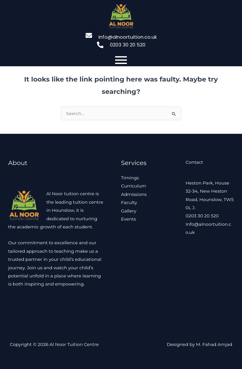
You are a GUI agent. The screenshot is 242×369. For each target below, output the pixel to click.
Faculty (129, 202)
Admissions (134, 194)
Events (128, 219)
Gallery (128, 210)
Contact (194, 162)
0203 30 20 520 (202, 215)
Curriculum (133, 185)
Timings (130, 177)
